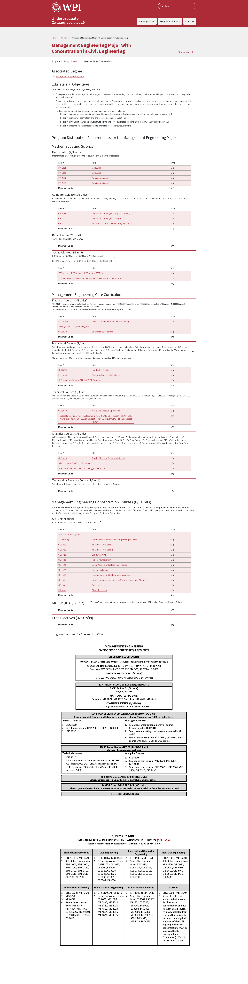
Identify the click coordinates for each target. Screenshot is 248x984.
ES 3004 (62, 590)
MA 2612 (62, 183)
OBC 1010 (62, 370)
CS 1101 (61, 218)
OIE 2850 (62, 332)
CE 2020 (62, 555)
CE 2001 (62, 550)
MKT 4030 (63, 375)
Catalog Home (146, 21)
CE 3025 (62, 570)
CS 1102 (61, 223)
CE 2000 (62, 545)
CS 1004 (62, 213)
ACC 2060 (63, 321)
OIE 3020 (62, 411)
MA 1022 (62, 173)
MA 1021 (62, 168)
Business (64, 38)
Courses (189, 21)
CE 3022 (62, 565)
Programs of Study (170, 21)
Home (54, 38)
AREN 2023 (63, 540)
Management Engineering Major (70, 76)
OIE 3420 (62, 458)
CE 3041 (62, 585)
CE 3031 (62, 580)
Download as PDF (185, 52)
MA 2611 (62, 178)
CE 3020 (62, 560)
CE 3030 (62, 575)
